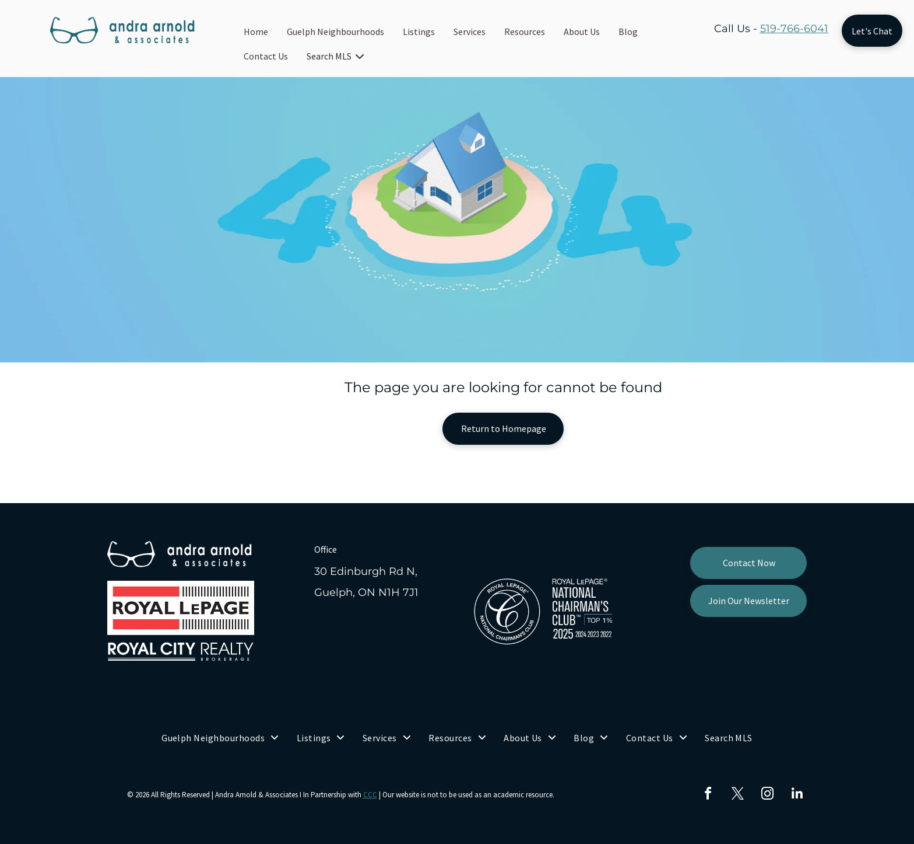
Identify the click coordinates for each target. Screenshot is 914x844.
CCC (370, 795)
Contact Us (266, 56)
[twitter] (738, 795)
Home (256, 31)
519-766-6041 (794, 28)
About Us (582, 31)
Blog (628, 31)
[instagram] (767, 795)
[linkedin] (797, 795)
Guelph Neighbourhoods (335, 31)
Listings (419, 31)
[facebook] (708, 795)
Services (470, 31)
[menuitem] (220, 738)
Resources (524, 31)
